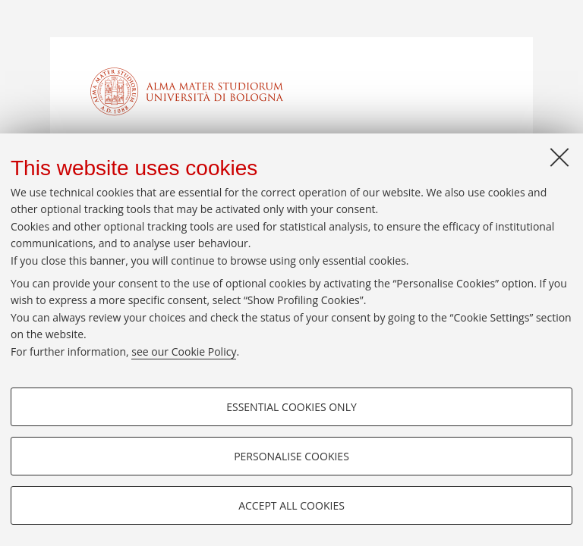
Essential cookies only (291, 407)
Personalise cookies (291, 456)
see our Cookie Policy (183, 351)
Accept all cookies (291, 505)
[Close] (559, 157)
